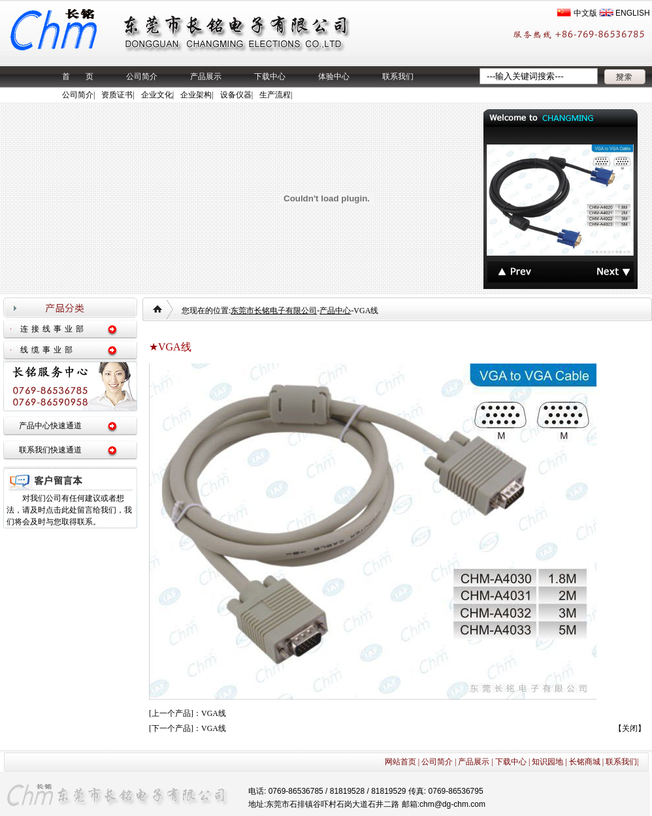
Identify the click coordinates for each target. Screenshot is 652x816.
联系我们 (398, 76)
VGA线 (213, 713)
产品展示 (205, 76)
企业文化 (156, 94)
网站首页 (400, 761)
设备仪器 (236, 94)
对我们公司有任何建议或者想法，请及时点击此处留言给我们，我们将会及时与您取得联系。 (69, 510)
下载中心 (269, 76)
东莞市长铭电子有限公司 (274, 310)
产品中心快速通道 (50, 425)
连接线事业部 (53, 328)
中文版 (585, 13)
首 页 (77, 76)
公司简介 (141, 76)
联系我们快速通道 (50, 449)
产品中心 (335, 310)
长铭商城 (584, 761)
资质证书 (117, 94)
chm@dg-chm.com (452, 804)
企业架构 (196, 94)
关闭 (630, 728)
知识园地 (547, 761)
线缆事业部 (48, 349)
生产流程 (275, 94)
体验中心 (334, 76)
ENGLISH (632, 13)
